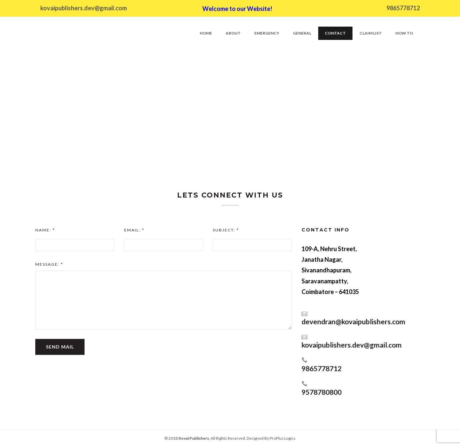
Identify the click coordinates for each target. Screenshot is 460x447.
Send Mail (60, 347)
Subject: (226, 229)
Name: (45, 229)
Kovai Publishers (193, 438)
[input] (74, 245)
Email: (134, 229)
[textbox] (163, 300)
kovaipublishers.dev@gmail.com (83, 8)
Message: (49, 264)
